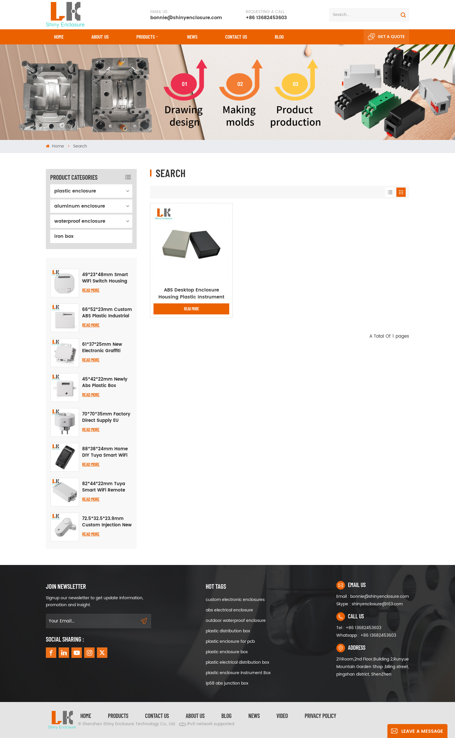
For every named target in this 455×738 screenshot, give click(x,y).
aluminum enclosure (79, 206)
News (192, 36)
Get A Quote (386, 36)
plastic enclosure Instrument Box (238, 672)
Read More (91, 290)
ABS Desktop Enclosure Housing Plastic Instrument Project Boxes (191, 293)
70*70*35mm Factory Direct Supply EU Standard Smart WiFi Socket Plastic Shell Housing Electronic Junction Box (106, 417)
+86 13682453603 (266, 15)
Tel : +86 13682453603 (358, 627)
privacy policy (320, 715)
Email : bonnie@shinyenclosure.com (372, 596)
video (282, 715)
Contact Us (157, 715)
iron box (63, 236)
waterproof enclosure (79, 221)
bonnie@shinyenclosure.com (186, 15)
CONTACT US (236, 36)
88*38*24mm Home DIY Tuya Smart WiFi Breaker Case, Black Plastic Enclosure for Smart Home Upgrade (106, 452)
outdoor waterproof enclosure (236, 620)
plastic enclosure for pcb (230, 641)
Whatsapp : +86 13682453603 (366, 635)
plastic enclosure (75, 191)
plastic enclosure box (227, 652)
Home (59, 36)
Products (145, 36)
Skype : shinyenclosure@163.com (369, 604)
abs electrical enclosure (229, 610)
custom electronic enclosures (235, 599)
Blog (279, 36)
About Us (100, 36)
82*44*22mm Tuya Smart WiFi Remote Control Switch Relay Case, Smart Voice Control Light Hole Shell (105, 487)
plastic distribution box (228, 631)
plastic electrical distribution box (237, 662)
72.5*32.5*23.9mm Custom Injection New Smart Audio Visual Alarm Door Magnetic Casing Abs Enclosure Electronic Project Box (107, 522)
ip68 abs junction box (227, 683)
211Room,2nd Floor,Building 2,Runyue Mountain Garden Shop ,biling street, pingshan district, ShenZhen (372, 667)
